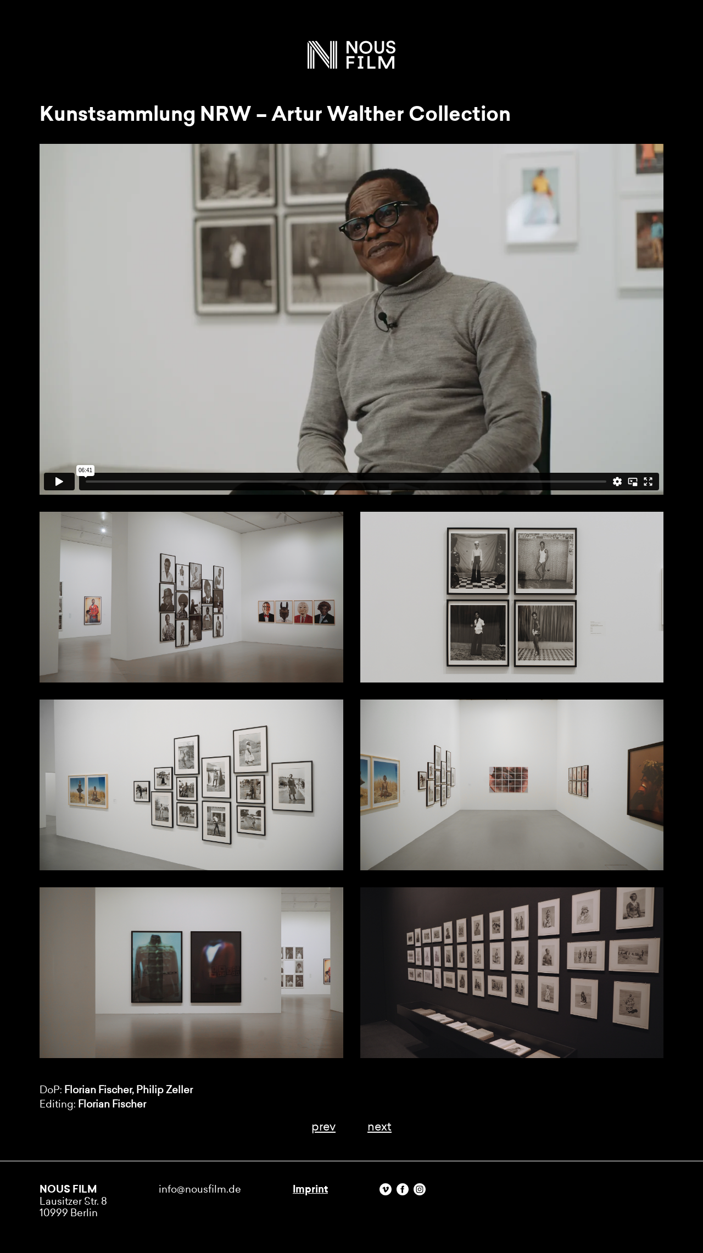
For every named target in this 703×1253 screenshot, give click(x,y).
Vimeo (386, 1189)
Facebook (403, 1189)
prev (323, 1126)
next (379, 1126)
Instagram (420, 1189)
